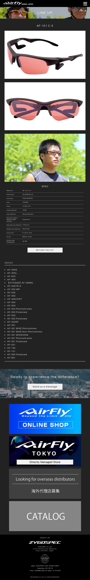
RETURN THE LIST (45, 250)
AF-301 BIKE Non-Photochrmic (25, 332)
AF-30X (11, 279)
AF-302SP (13, 322)
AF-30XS (12, 270)
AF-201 (11, 345)
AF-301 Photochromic (19, 338)
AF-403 (11, 276)
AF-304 (11, 302)
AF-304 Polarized (17, 354)
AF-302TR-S (14, 286)
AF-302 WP (13, 289)
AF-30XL (12, 273)
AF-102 (11, 348)
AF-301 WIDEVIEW (17, 335)
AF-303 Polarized (17, 312)
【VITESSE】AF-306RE (20, 283)
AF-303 (11, 306)
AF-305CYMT (14, 299)
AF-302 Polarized (17, 319)
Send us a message (45, 387)
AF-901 (11, 358)
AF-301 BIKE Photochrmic (22, 328)
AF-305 (11, 296)
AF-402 (11, 293)
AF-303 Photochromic (19, 309)
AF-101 (11, 351)
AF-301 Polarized (17, 341)
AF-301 (11, 325)
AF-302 (11, 315)
